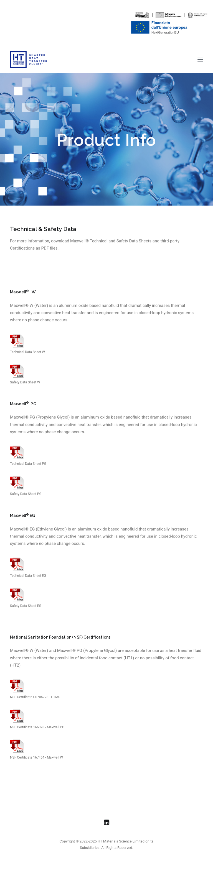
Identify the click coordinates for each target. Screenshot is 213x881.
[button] (200, 59)
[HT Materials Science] (28, 59)
